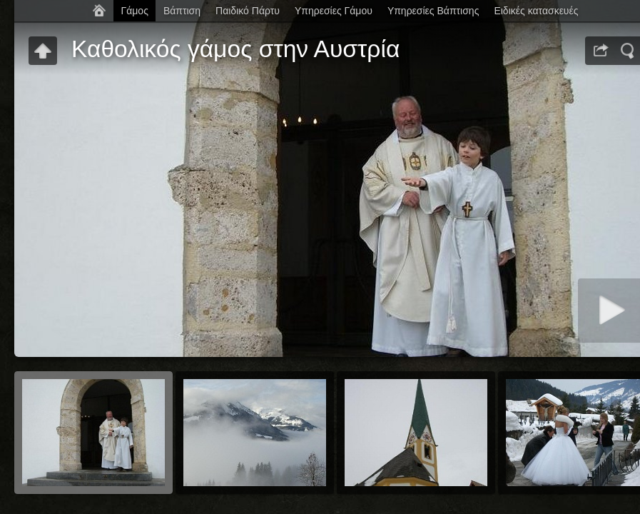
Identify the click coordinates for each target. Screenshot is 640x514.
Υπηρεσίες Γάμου (333, 10)
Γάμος (134, 10)
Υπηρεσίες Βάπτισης (433, 10)
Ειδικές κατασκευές (536, 10)
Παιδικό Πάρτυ (247, 10)
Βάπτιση (181, 10)
